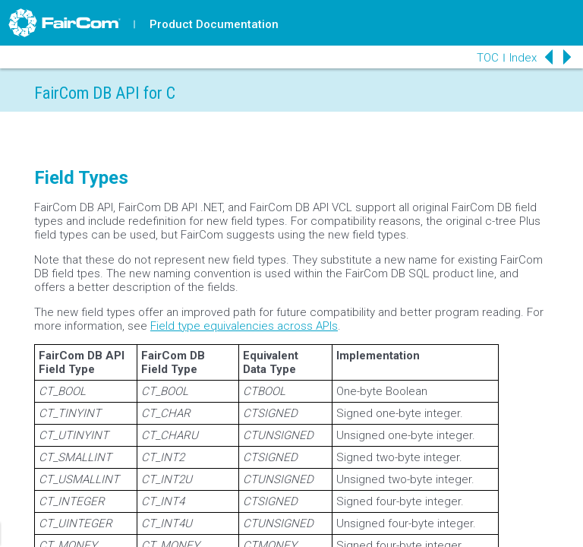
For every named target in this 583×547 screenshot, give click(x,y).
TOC (488, 58)
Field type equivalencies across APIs (244, 326)
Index (523, 58)
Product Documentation (214, 24)
